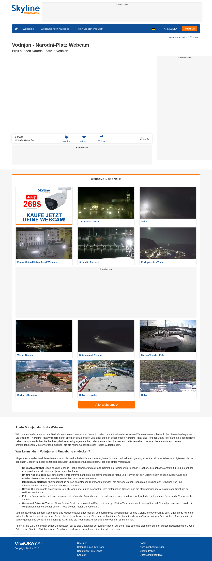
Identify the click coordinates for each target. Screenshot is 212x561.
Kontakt (81, 554)
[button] (154, 29)
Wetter (66, 138)
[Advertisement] (122, 14)
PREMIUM (189, 28)
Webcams (29, 28)
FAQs (143, 543)
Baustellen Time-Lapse (89, 550)
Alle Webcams (106, 404)
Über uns (82, 543)
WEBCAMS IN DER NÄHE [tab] (106, 179)
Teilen (101, 138)
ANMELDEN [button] (171, 28)
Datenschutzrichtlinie (151, 554)
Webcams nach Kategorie (56, 28)
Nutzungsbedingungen (152, 547)
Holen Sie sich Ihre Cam (89, 28)
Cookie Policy (147, 550)
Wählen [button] (84, 138)
